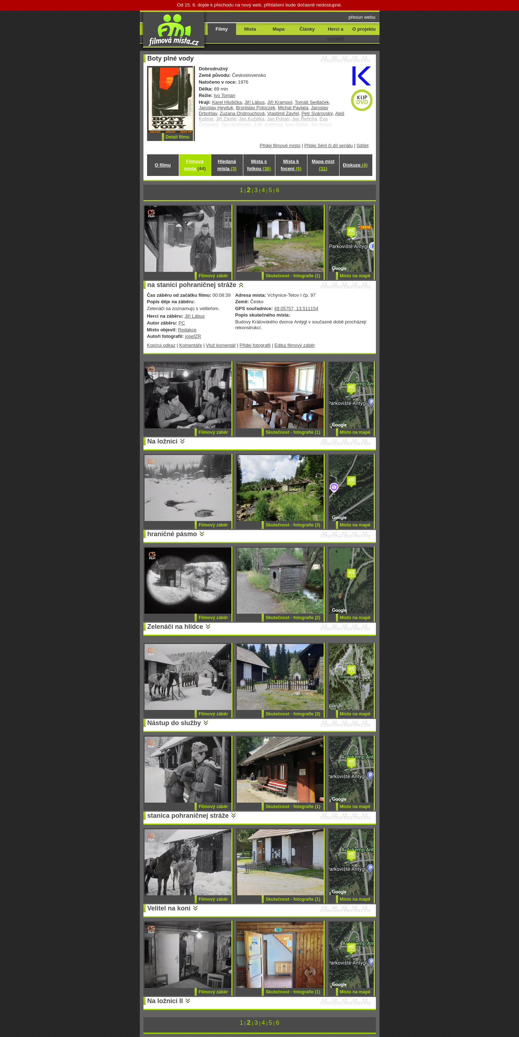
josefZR (193, 336)
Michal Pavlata (293, 107)
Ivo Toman (224, 95)
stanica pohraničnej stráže (188, 815)
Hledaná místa (226, 165)
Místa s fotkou (259, 165)
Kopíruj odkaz (161, 345)
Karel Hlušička (227, 102)
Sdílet (362, 145)
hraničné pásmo (172, 534)
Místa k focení (291, 165)
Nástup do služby (174, 723)
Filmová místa (194, 165)
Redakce (187, 329)
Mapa (278, 29)
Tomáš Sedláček (312, 102)
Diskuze (355, 165)
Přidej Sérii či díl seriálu (328, 145)
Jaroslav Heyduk (216, 107)
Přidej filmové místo (280, 145)
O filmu (163, 165)
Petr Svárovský (317, 113)
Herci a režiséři (335, 33)
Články (307, 29)
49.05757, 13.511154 (296, 308)
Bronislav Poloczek (255, 107)
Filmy (222, 29)
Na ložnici (162, 441)
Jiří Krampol (279, 102)
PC (181, 323)
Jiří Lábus (254, 102)
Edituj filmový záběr (295, 345)
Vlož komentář (221, 345)
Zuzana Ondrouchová (242, 113)
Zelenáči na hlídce (175, 626)
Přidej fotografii (255, 345)
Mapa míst (323, 165)
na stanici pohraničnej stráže (191, 284)
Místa (250, 29)
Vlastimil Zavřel (283, 113)
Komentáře (190, 345)
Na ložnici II (165, 1001)
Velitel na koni (169, 908)
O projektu (364, 29)
